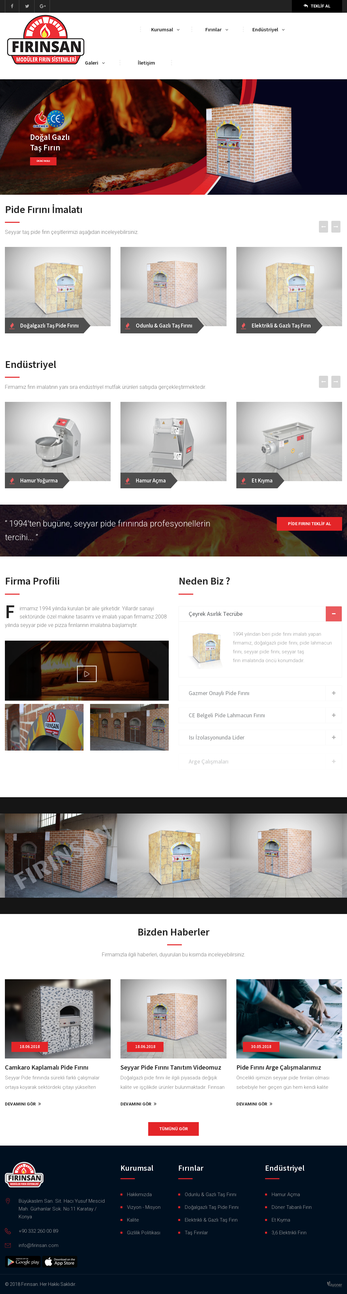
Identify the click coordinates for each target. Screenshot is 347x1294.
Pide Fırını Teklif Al (309, 523)
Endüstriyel (265, 29)
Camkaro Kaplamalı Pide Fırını (46, 1067)
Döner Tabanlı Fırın (292, 1207)
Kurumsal (162, 29)
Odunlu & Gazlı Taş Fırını (210, 1194)
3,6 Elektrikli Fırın (289, 1233)
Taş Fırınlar (196, 1233)
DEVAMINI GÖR (23, 1104)
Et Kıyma (281, 1220)
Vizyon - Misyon (144, 1207)
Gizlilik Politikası (143, 1233)
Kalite (133, 1220)
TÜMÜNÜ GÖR (173, 1128)
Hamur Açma (286, 1194)
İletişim (146, 62)
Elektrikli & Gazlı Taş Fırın (211, 1220)
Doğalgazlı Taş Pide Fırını (212, 1207)
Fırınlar (213, 29)
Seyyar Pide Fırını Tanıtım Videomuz (170, 1067)
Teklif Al (317, 6)
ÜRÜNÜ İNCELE (43, 161)
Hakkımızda (139, 1194)
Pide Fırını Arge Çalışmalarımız (278, 1067)
